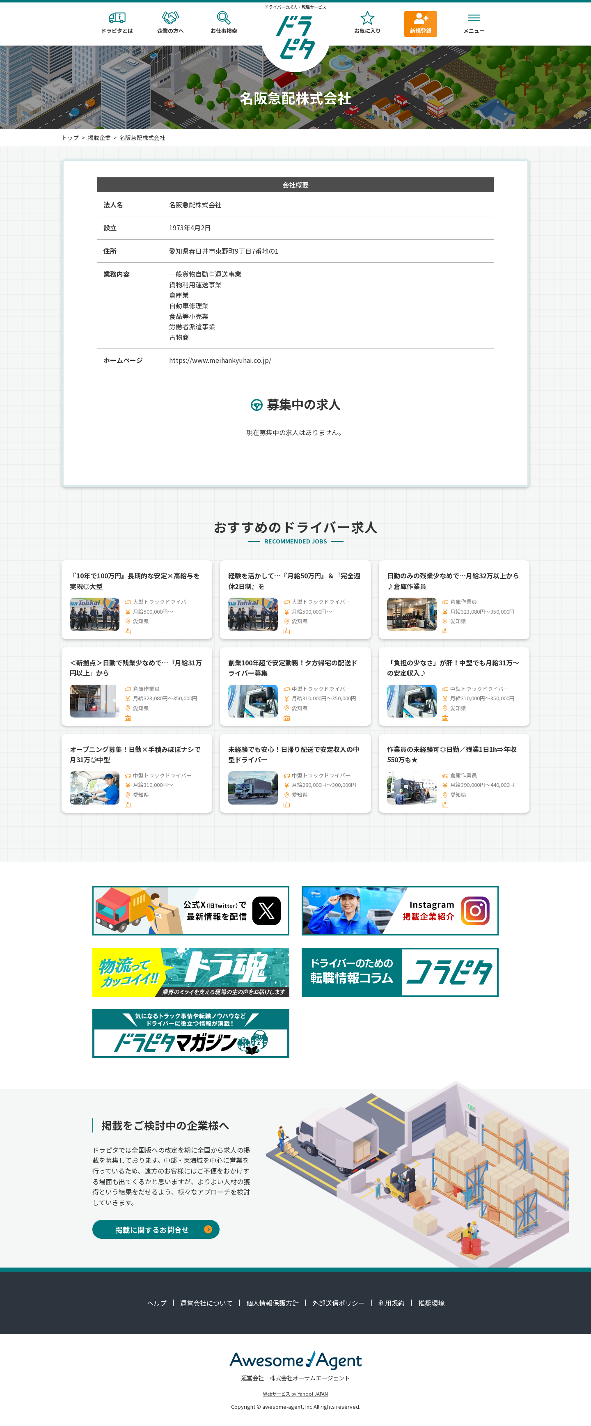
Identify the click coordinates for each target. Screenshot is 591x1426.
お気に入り (367, 22)
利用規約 (391, 1303)
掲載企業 (99, 137)
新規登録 (420, 22)
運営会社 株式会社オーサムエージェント (295, 1377)
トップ (70, 137)
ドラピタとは (117, 22)
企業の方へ (170, 22)
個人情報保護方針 (272, 1303)
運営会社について (206, 1303)
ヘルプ (157, 1303)
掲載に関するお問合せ (163, 1229)
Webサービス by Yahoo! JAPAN (295, 1393)
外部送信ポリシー (338, 1303)
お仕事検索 (223, 22)
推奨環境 (431, 1303)
